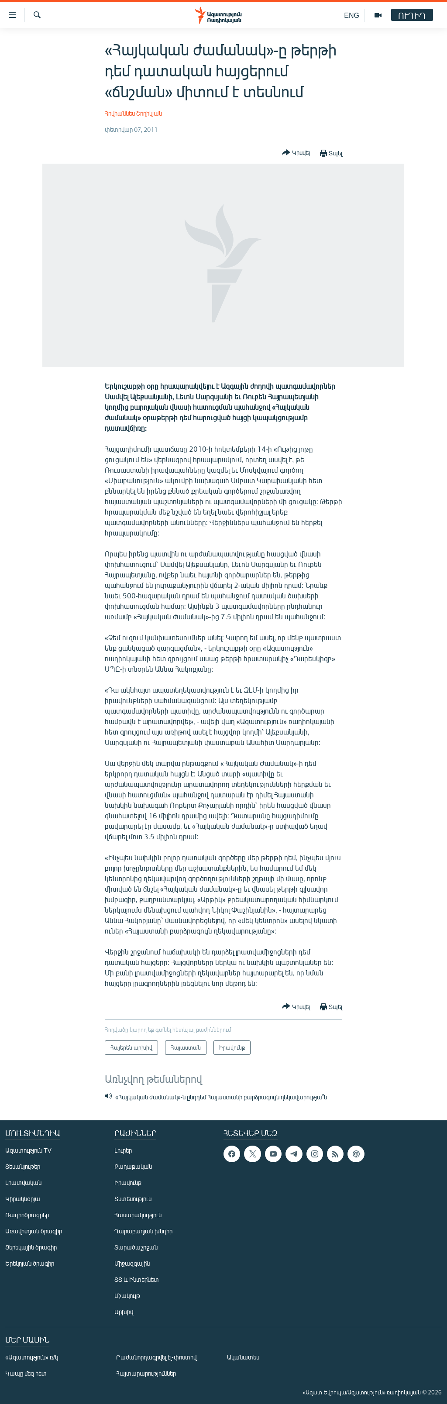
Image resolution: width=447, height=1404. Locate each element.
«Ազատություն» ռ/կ (31, 1357)
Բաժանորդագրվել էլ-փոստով (156, 1357)
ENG (351, 15)
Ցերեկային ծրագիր (31, 1247)
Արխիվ (123, 1311)
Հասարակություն (138, 1215)
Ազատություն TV (28, 1150)
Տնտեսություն (132, 1198)
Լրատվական (23, 1182)
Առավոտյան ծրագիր (33, 1231)
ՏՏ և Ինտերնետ (136, 1279)
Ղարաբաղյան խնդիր (143, 1231)
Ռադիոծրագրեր (27, 1215)
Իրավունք (127, 1182)
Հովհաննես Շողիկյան (133, 113)
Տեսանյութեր (22, 1166)
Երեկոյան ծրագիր (29, 1263)
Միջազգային (132, 1263)
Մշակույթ (127, 1295)
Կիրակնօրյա (22, 1198)
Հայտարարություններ (146, 1373)
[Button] (296, 153)
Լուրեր (123, 1150)
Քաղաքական (133, 1166)
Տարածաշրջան (136, 1247)
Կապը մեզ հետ (26, 1373)
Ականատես (243, 1357)
